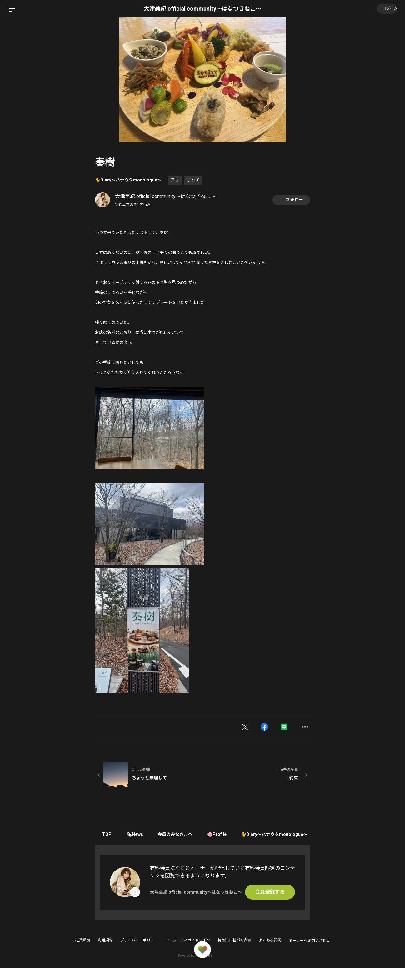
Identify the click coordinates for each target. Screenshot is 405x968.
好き (174, 180)
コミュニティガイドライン (187, 940)
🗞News (136, 834)
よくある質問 (270, 940)
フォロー (291, 199)
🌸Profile (220, 834)
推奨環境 (82, 940)
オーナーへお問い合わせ (309, 940)
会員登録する (270, 892)
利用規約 (105, 940)
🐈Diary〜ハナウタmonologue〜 (128, 179)
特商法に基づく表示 (234, 940)
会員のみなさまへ (177, 834)
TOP (107, 834)
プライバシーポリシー (139, 940)
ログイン (386, 9)
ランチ (193, 180)
